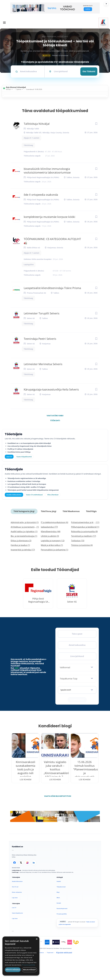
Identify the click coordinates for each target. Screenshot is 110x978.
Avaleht (59, 881)
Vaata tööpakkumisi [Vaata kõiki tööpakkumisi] (24, 457)
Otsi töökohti (88, 71)
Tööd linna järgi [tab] (48, 511)
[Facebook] (14, 862)
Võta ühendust (52, 495)
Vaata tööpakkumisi (17, 913)
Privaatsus (41, 952)
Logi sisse (14, 897)
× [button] (37, 939)
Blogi (58, 892)
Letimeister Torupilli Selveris (41, 313)
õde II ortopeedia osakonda (41, 194)
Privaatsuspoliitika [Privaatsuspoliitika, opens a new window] (28, 965)
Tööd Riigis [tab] (91, 511)
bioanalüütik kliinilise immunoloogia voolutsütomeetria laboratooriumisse (47, 170)
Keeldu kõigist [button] (29, 970)
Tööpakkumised (61, 886)
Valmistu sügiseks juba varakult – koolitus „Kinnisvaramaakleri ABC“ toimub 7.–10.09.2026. (55, 771)
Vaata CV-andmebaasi (34, 495)
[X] (21, 862)
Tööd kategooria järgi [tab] (24, 511)
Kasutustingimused (62, 908)
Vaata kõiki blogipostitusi (56, 796)
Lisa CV (9, 457)
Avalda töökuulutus (14, 495)
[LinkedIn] (33, 862)
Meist (58, 897)
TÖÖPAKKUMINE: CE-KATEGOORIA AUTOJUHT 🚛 (52, 240)
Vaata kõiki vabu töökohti (55, 416)
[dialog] (20, 956)
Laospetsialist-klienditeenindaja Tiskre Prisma (52, 288)
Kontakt (59, 903)
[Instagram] (27, 862)
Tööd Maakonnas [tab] (71, 511)
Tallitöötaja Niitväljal (37, 123)
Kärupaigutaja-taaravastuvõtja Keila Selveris (51, 389)
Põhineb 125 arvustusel (55, 55)
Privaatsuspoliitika (62, 914)
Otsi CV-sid (15, 886)
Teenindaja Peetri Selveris (40, 338)
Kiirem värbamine (17, 892)
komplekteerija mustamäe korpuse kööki (49, 217)
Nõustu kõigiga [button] (13, 970)
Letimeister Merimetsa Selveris (43, 364)
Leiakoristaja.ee (16, 870)
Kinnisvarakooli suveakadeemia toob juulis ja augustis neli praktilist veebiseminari (25, 771)
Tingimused (50, 952)
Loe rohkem (25, 779)
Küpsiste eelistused (64, 953)
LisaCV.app (15, 872)
